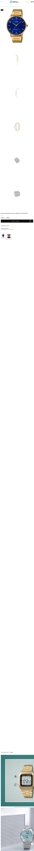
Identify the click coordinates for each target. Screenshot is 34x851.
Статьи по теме (7, 752)
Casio (4, 6)
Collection (7, 6)
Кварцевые (19, 6)
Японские (14, 6)
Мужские (11, 6)
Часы (1, 6)
